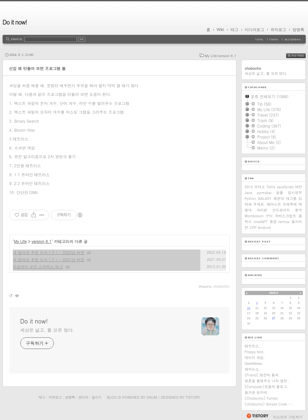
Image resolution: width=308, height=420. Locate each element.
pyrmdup (264, 192)
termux (284, 221)
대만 (298, 186)
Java (248, 192)
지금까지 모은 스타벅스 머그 (38, 266)
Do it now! (15, 22)
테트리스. (252, 345)
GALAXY (264, 198)
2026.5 (273, 292)
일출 (279, 192)
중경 (273, 221)
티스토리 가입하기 (288, 417)
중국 (298, 210)
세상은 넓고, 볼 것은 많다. (47, 330)
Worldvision (254, 215)
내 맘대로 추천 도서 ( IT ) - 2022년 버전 (48, 252)
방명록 (298, 29)
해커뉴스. (252, 369)
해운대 (278, 198)
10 (248, 308)
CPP (253, 227)
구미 (269, 215)
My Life (20, 241)
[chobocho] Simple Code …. (269, 404)
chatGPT (260, 221)
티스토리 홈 (257, 416)
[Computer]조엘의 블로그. (266, 386)
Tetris (270, 186)
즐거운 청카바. (257, 392)
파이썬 (262, 210)
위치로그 (278, 29)
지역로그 (55, 397)
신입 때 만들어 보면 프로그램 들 (37, 68)
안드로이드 (281, 210)
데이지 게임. (255, 357)
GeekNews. (254, 363)
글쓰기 (96, 397)
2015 (249, 186)
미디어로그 (254, 29)
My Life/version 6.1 (220, 55)
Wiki (220, 29)
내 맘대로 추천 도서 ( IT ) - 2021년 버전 (48, 259)
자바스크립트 (285, 215)
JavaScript (285, 186)
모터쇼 (259, 186)
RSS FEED (301, 55)
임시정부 (295, 192)
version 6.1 (42, 241)
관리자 (83, 397)
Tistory (193, 397)
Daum (151, 397)
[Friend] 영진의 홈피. (262, 375)
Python (250, 198)
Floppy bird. (254, 351)
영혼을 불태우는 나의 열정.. (267, 380)
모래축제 (290, 204)
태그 (234, 29)
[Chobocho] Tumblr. (262, 398)
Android (264, 227)
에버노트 (274, 204)
